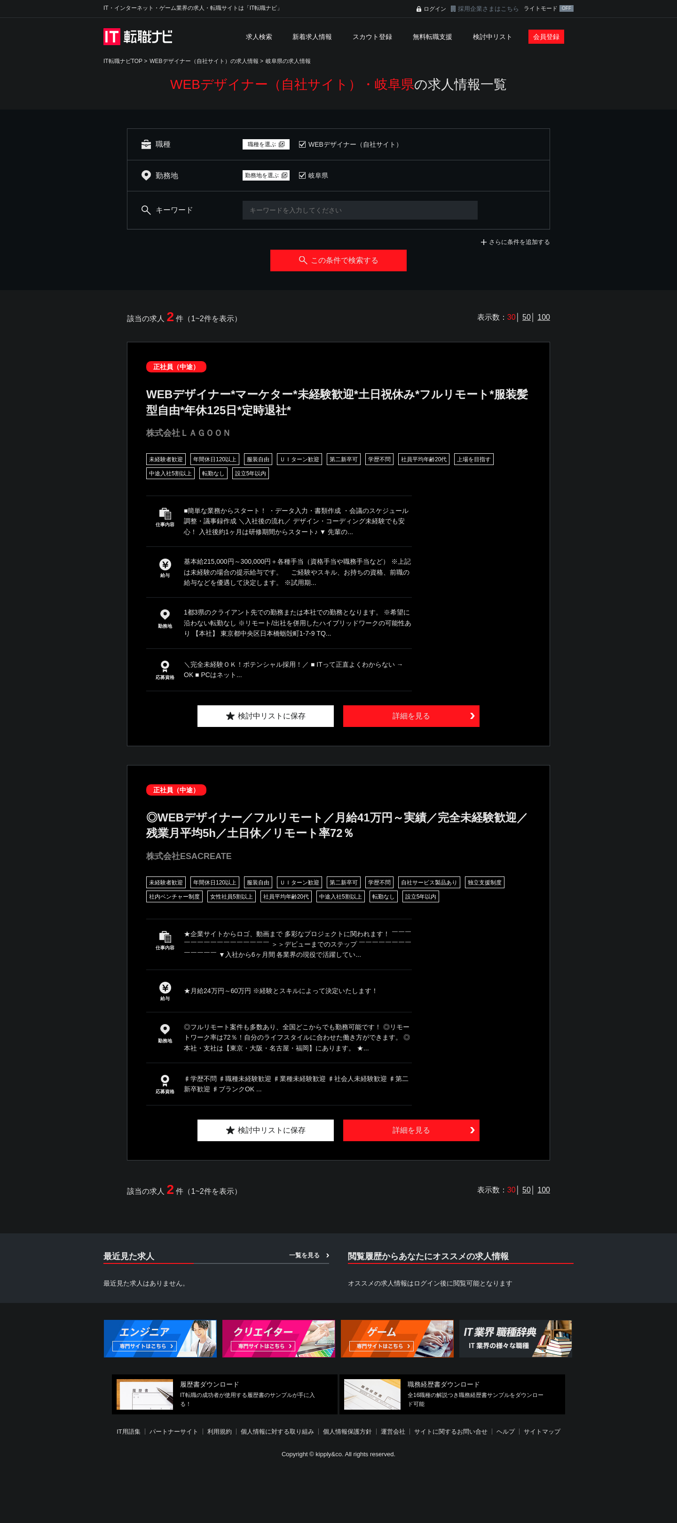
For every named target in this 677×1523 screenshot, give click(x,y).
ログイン (435, 9)
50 (526, 317)
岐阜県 (318, 175)
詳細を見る (411, 716)
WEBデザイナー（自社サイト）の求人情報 (204, 61)
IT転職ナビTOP (122, 61)
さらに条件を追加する (519, 242)
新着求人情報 (312, 36)
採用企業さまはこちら (488, 8)
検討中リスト (492, 36)
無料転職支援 (432, 36)
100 (543, 317)
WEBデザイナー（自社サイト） (355, 144)
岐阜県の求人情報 (288, 61)
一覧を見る (304, 1255)
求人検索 (259, 36)
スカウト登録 (372, 36)
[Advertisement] (338, 1492)
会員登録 (546, 36)
